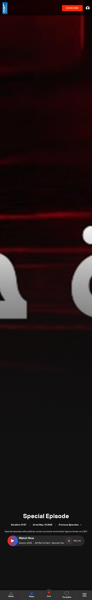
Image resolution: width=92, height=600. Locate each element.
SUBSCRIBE (72, 8)
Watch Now (26, 538)
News (31, 595)
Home (11, 595)
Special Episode (46, 516)
